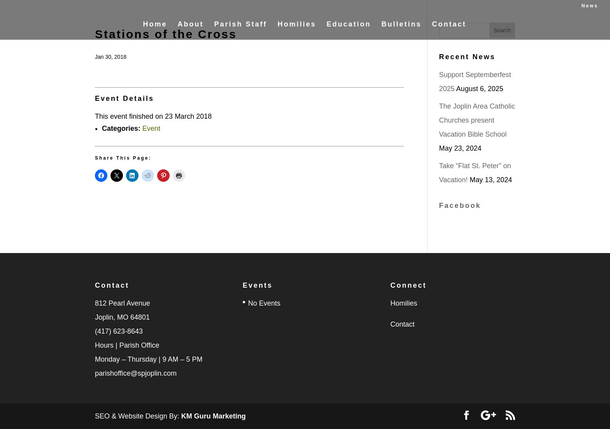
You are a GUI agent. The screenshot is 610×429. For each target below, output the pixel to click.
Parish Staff (240, 28)
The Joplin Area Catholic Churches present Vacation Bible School (477, 120)
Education (349, 28)
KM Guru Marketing (213, 416)
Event (151, 128)
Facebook (460, 205)
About (190, 28)
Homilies (296, 28)
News (590, 6)
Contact (449, 28)
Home (155, 28)
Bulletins (402, 28)
